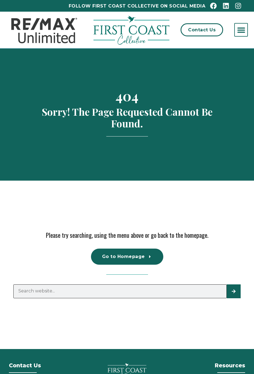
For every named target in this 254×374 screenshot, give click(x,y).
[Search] (234, 291)
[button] (241, 30)
